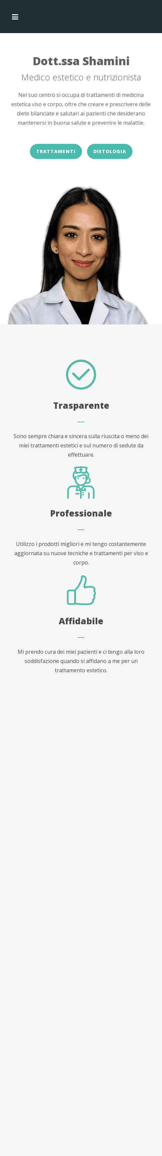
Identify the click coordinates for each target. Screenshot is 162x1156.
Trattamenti (56, 151)
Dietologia (109, 151)
